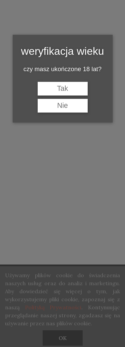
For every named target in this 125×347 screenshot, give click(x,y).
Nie (62, 106)
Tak (62, 88)
